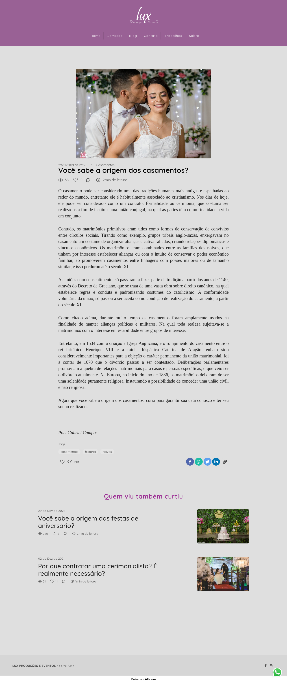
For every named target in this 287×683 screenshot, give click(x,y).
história (90, 452)
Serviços (114, 36)
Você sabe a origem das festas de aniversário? (88, 522)
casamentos (69, 452)
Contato (151, 36)
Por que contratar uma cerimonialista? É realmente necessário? (97, 569)
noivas (107, 452)
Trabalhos (173, 36)
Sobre (194, 36)
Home (96, 36)
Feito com (143, 679)
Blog (133, 36)
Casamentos (105, 164)
